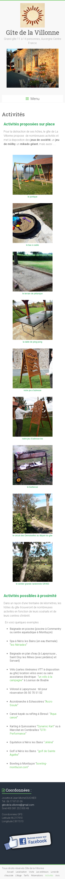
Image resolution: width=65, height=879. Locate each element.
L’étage (18, 875)
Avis (57, 875)
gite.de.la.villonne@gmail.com (18, 804)
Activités (49, 875)
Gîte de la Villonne (32, 32)
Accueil (10, 872)
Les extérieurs (42, 872)
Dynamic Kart (46, 726)
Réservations (37, 875)
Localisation (21, 872)
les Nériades (18, 644)
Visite (31, 872)
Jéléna (49, 742)
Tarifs (26, 875)
